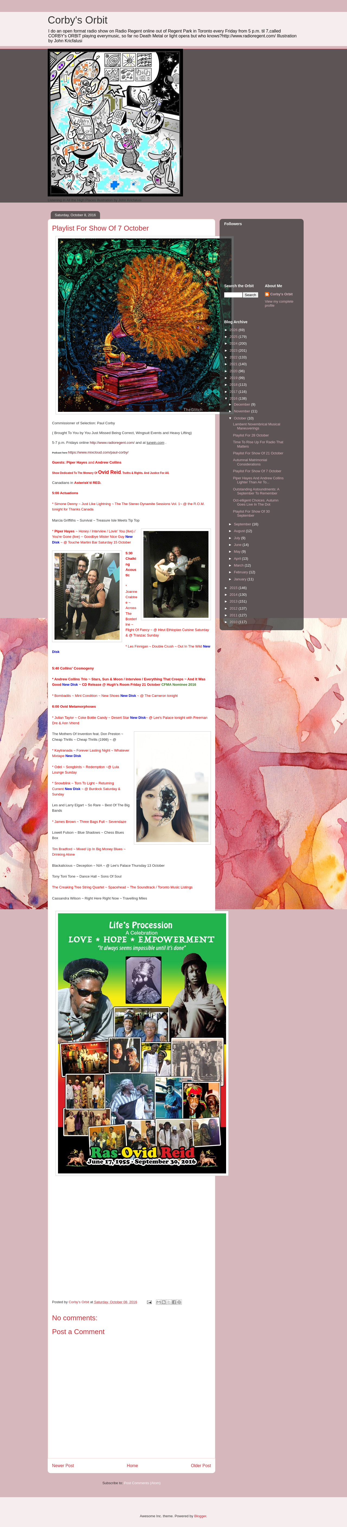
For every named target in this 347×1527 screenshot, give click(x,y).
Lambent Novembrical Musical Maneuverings (256, 426)
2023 (234, 350)
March (239, 565)
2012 (234, 608)
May (238, 551)
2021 (234, 364)
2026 (234, 330)
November (242, 411)
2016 (234, 398)
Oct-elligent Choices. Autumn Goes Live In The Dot (255, 502)
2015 (234, 588)
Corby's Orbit (78, 20)
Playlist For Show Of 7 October (257, 471)
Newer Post (63, 1465)
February (241, 572)
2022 (234, 357)
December (242, 404)
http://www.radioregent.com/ (112, 443)
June (238, 545)
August (240, 531)
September (243, 524)
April (238, 559)
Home (132, 1465)
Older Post (201, 1465)
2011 (234, 615)
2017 (234, 392)
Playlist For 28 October (251, 435)
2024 (234, 343)
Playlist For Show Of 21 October (258, 453)
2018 (234, 385)
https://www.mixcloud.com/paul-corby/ (98, 452)
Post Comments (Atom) (142, 1483)
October (241, 418)
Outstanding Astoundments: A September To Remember (256, 491)
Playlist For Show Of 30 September (251, 513)
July (237, 538)
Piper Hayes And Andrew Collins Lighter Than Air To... (258, 480)
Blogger (200, 1516)
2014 (234, 595)
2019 (234, 378)
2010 (234, 622)
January (241, 579)
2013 (234, 601)
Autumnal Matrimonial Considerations (250, 462)
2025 (234, 337)
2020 (234, 371)
